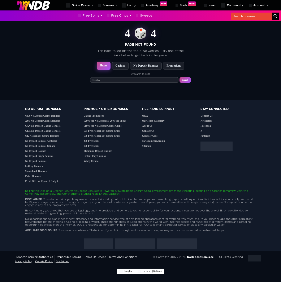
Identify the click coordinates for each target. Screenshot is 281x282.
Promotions (174, 65)
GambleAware (150, 135)
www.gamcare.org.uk (153, 140)
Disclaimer (62, 261)
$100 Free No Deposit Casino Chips (103, 125)
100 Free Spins (91, 145)
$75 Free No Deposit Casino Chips (102, 130)
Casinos (120, 65)
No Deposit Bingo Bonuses (39, 156)
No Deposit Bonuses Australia (41, 140)
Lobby (129, 5)
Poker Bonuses (33, 176)
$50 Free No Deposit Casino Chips (102, 135)
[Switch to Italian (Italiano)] (149, 271)
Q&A (145, 115)
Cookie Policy (44, 261)
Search (185, 80)
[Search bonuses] (252, 16)
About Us (147, 125)
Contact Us (148, 130)
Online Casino (79, 5)
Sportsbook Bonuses (36, 171)
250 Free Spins (91, 140)
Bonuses (107, 5)
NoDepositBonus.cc (86, 191)
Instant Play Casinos (95, 156)
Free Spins (90, 15)
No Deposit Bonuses (145, 65)
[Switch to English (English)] (126, 271)
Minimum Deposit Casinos (98, 150)
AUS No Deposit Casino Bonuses (42, 120)
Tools (187, 5)
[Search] (275, 16)
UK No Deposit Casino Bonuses (42, 135)
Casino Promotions (94, 115)
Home (103, 65)
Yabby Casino (91, 161)
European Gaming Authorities (34, 257)
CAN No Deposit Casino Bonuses (43, 125)
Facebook (205, 125)
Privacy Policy (23, 261)
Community (232, 5)
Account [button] (258, 5)
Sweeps (144, 15)
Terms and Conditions (123, 257)
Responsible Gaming (68, 257)
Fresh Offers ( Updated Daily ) (41, 181)
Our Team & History (153, 120)
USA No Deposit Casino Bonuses (42, 115)
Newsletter (206, 120)
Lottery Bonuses (34, 166)
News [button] (210, 5)
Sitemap (146, 145)
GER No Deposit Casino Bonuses (43, 130)
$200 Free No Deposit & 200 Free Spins (105, 120)
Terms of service (95, 257)
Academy (155, 5)
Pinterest (205, 135)
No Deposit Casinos (35, 150)
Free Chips (119, 15)
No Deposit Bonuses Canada (40, 145)
